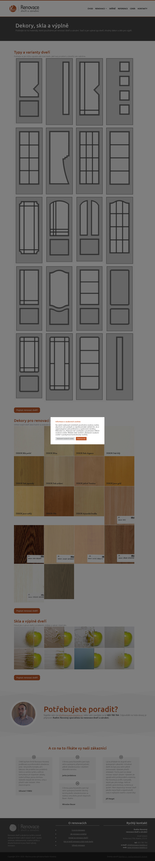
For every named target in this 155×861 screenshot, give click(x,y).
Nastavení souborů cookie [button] (65, 439)
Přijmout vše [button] (81, 439)
